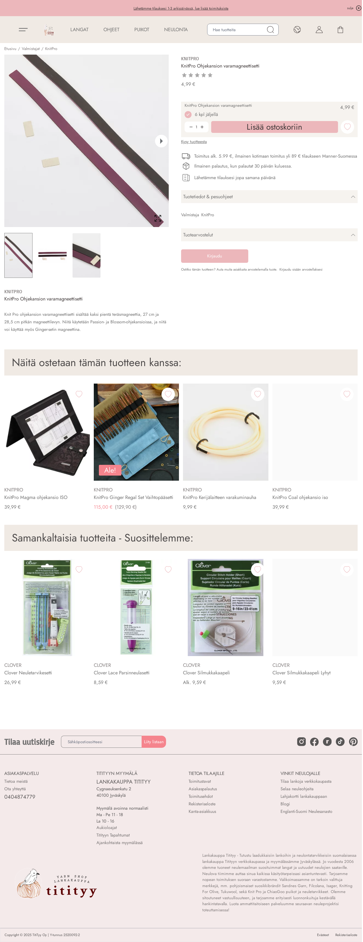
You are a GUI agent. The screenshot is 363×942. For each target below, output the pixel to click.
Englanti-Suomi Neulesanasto (306, 811)
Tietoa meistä (16, 781)
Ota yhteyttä (15, 789)
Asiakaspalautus (203, 789)
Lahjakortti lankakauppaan (304, 796)
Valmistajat (31, 49)
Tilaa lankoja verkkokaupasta (306, 781)
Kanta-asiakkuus (202, 811)
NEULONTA (176, 29)
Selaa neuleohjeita (297, 789)
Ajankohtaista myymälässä (119, 843)
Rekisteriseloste (202, 804)
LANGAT (79, 29)
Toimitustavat (200, 781)
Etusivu (10, 49)
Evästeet (323, 935)
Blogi (285, 804)
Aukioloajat (106, 827)
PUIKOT (141, 29)
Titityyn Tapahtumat (113, 835)
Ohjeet (111, 29)
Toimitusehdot (201, 796)
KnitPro (51, 49)
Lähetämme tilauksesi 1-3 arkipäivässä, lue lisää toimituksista (181, 8)
